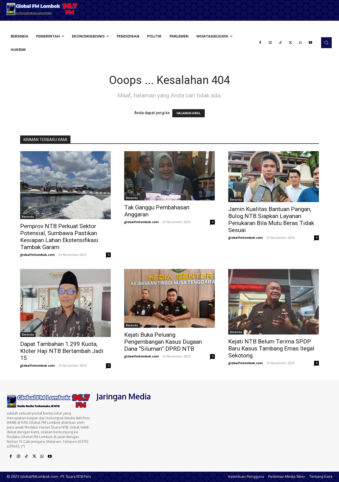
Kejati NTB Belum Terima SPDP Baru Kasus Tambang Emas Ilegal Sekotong (271, 348)
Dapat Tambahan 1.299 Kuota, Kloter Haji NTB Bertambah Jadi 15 (61, 351)
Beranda (28, 217)
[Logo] (42, 9)
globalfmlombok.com (37, 254)
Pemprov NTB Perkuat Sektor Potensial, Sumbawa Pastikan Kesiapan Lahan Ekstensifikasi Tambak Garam (59, 237)
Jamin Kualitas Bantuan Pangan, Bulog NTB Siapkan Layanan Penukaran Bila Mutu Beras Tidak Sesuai (271, 219)
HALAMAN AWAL (188, 113)
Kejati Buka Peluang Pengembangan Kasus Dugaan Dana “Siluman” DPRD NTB (163, 341)
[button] (326, 42)
